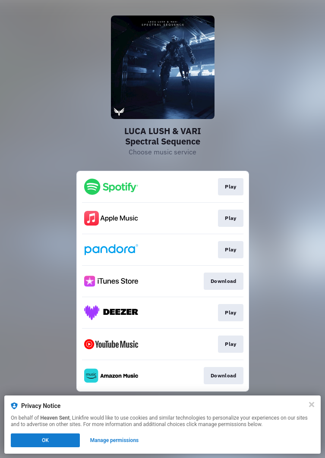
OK (45, 440)
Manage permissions (114, 440)
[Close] (312, 404)
